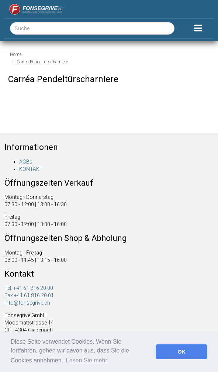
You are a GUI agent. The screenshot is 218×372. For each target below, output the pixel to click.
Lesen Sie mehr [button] (86, 360)
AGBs (25, 162)
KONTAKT (31, 169)
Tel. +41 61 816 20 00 (28, 288)
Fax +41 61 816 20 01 (29, 295)
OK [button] (181, 352)
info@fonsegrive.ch (27, 303)
